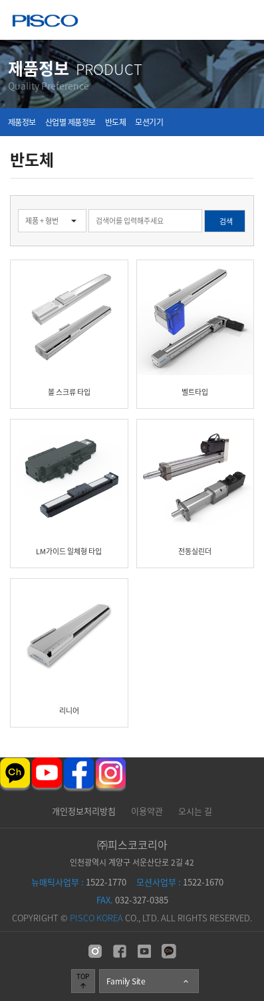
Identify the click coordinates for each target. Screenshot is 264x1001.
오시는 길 (195, 811)
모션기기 (149, 122)
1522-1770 (78, 882)
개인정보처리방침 (84, 811)
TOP (82, 980)
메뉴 (244, 19)
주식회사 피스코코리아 (45, 22)
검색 (0, 195)
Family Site (148, 981)
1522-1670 (179, 882)
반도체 (115, 122)
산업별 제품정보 (70, 122)
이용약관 (147, 811)
